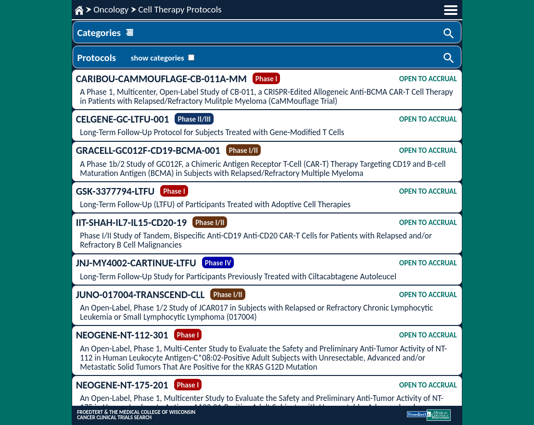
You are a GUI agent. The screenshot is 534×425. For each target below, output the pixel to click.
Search (449, 34)
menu (450, 10)
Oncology (110, 9)
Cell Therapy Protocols (179, 9)
